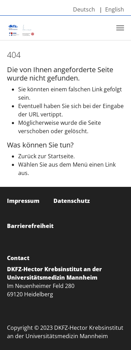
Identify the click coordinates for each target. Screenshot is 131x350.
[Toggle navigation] (120, 28)
